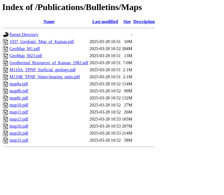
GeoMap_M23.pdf (26, 55)
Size (127, 21)
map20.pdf (19, 133)
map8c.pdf (19, 98)
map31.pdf (19, 140)
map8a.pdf (19, 84)
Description (144, 21)
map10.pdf (19, 105)
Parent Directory (24, 34)
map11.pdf (19, 112)
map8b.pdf (19, 91)
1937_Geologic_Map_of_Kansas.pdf (42, 41)
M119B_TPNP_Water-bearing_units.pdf (45, 76)
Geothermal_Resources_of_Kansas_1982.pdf (49, 62)
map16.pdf (19, 126)
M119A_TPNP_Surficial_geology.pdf (43, 69)
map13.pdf (19, 119)
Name (48, 21)
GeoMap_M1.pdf (25, 48)
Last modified (105, 21)
